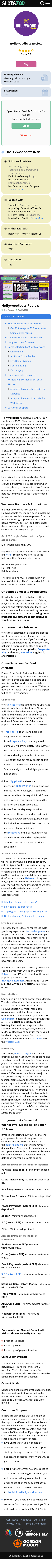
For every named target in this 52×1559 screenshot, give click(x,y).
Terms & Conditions (35, 1523)
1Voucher (13, 205)
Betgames (6, 974)
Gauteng (37, 1038)
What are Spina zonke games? (20, 902)
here (8, 554)
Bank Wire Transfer (31, 208)
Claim (26, 125)
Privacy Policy (13, 1523)
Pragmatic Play (18, 741)
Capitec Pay (28, 211)
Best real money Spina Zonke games (24, 916)
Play (26, 64)
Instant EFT (24, 214)
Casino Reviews (9, 278)
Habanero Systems (18, 179)
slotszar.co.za (36, 1555)
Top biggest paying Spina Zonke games (25, 911)
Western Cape (13, 1041)
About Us (26, 1519)
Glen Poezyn (8, 310)
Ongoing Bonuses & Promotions (25, 337)
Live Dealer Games (20, 360)
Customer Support (18, 407)
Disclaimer (40, 1519)
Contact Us (12, 1519)
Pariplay (34, 186)
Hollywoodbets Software (21, 342)
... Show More (15, 189)
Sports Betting (18, 365)
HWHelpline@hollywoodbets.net (25, 1492)
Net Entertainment (18, 186)
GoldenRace (7, 1018)
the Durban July (22, 1053)
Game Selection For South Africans (26, 346)
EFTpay (12, 214)
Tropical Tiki (11, 731)
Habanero (30, 878)
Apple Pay (13, 208)
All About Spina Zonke (22, 356)
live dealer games (35, 931)
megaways (14, 832)
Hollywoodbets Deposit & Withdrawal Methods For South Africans (25, 379)
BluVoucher (14, 211)
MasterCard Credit (18, 218)
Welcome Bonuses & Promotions (25, 323)
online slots (14, 704)
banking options (14, 1144)
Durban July (17, 370)
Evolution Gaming (18, 176)
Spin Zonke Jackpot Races (18, 906)
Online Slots (16, 351)
